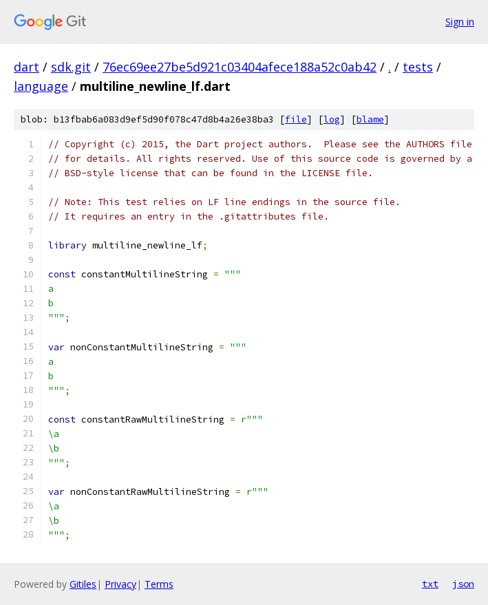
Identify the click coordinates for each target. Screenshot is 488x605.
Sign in (459, 21)
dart (26, 67)
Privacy (120, 584)
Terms (159, 584)
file (296, 119)
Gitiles (83, 584)
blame (370, 119)
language (41, 86)
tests (418, 67)
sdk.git (71, 67)
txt (430, 583)
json (463, 583)
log (331, 119)
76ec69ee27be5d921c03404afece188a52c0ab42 (239, 67)
